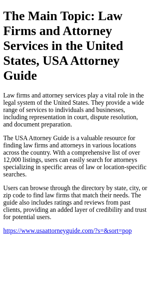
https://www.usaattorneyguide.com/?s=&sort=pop (67, 230)
